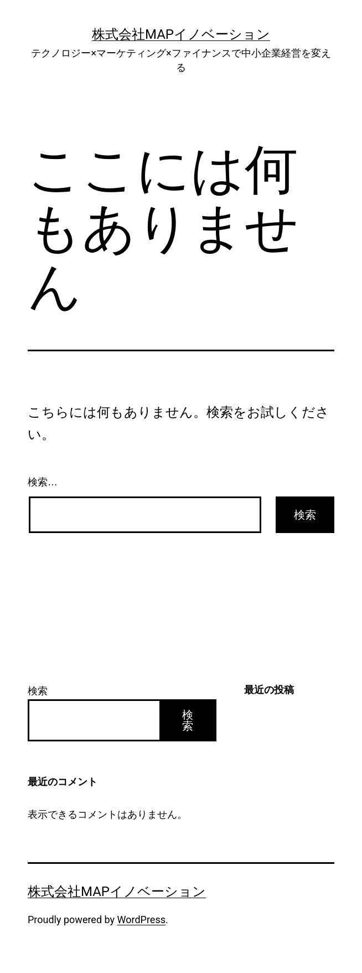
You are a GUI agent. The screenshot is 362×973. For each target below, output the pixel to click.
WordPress (141, 919)
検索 (38, 691)
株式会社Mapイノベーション (181, 34)
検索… (43, 482)
